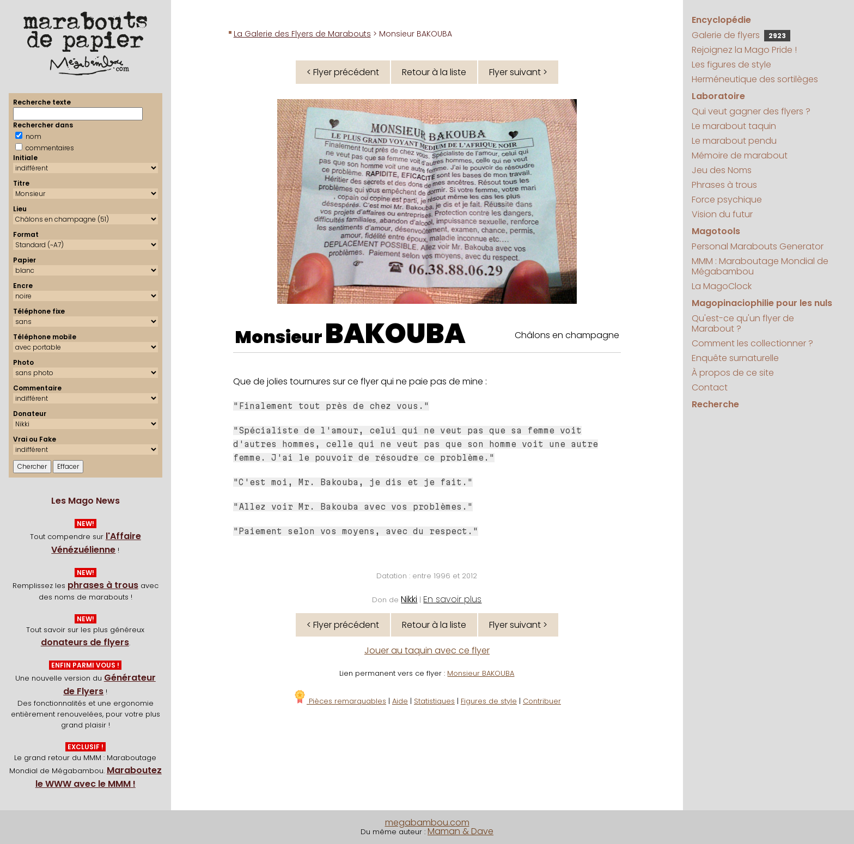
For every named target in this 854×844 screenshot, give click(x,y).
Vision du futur (722, 214)
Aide (400, 701)
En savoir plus (452, 599)
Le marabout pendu (734, 140)
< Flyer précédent (343, 72)
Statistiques (434, 701)
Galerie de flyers (741, 35)
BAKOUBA (395, 334)
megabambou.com (427, 822)
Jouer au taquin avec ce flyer (427, 650)
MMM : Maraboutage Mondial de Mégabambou (760, 266)
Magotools (716, 231)
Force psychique (727, 199)
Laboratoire (718, 96)
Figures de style (489, 701)
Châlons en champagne (567, 335)
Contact (710, 387)
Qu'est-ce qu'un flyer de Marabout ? (743, 323)
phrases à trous (103, 585)
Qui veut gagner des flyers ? (751, 111)
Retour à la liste (434, 72)
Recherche (715, 404)
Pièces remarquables (339, 701)
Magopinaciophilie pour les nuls (762, 303)
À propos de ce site (733, 372)
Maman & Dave (460, 831)
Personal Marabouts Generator (757, 246)
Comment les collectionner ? (752, 343)
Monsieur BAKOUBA (480, 673)
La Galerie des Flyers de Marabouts (302, 33)
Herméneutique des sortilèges (755, 79)
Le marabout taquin (734, 126)
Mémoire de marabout (740, 155)
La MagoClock (722, 286)
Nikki (409, 599)
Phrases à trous (724, 185)
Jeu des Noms (722, 170)
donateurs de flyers (85, 642)
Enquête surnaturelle (735, 358)
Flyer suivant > (518, 72)
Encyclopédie (721, 20)
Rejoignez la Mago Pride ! (744, 50)
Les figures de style (731, 64)
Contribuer (542, 701)
